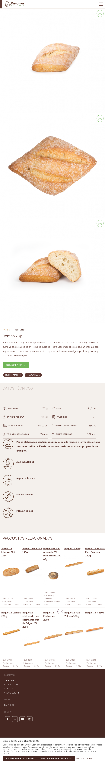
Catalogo (9, 705)
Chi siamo (9, 680)
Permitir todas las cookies (20, 758)
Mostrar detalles (84, 758)
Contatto (9, 689)
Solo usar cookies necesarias (56, 758)
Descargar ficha (14, 365)
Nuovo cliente (11, 693)
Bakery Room (11, 685)
